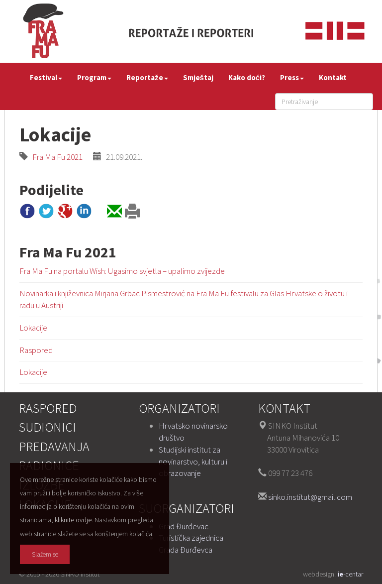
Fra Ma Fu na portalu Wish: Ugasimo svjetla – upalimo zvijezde (122, 270)
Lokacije (33, 327)
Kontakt (333, 77)
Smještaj (198, 77)
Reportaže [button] (147, 77)
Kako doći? (246, 77)
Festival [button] (46, 77)
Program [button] (94, 77)
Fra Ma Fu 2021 (55, 156)
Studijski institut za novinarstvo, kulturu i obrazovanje (193, 461)
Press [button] (292, 77)
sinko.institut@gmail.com (310, 496)
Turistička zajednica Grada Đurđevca (191, 543)
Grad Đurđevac (183, 526)
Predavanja (54, 446)
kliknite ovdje (73, 519)
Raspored (36, 350)
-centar (350, 574)
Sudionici (47, 427)
